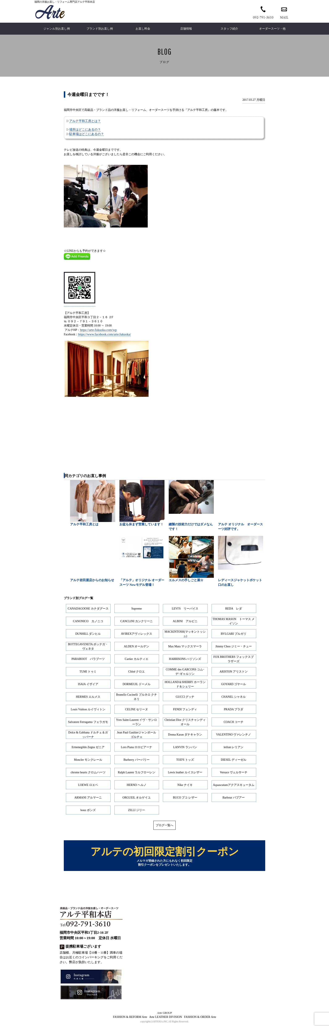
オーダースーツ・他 (272, 28)
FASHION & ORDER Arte (200, 1019)
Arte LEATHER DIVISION (165, 1019)
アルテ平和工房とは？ (85, 121)
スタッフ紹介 (229, 28)
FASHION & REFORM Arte (130, 1019)
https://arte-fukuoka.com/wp (98, 330)
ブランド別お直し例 (99, 28)
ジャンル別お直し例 (56, 28)
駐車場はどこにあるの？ (86, 134)
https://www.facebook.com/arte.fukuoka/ (104, 334)
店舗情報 (186, 28)
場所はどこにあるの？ (85, 129)
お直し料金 (143, 28)
